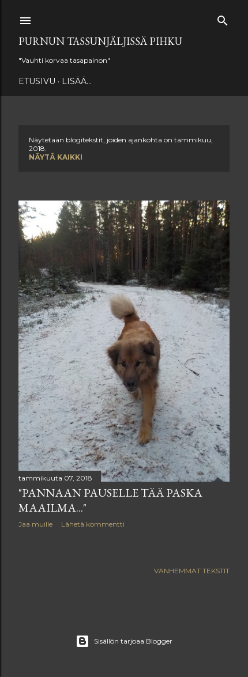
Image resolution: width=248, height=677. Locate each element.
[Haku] (223, 18)
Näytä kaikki (55, 157)
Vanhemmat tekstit (192, 570)
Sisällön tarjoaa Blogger (124, 641)
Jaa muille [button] (35, 524)
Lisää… (77, 81)
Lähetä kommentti (93, 524)
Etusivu (36, 81)
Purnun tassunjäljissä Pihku (100, 41)
